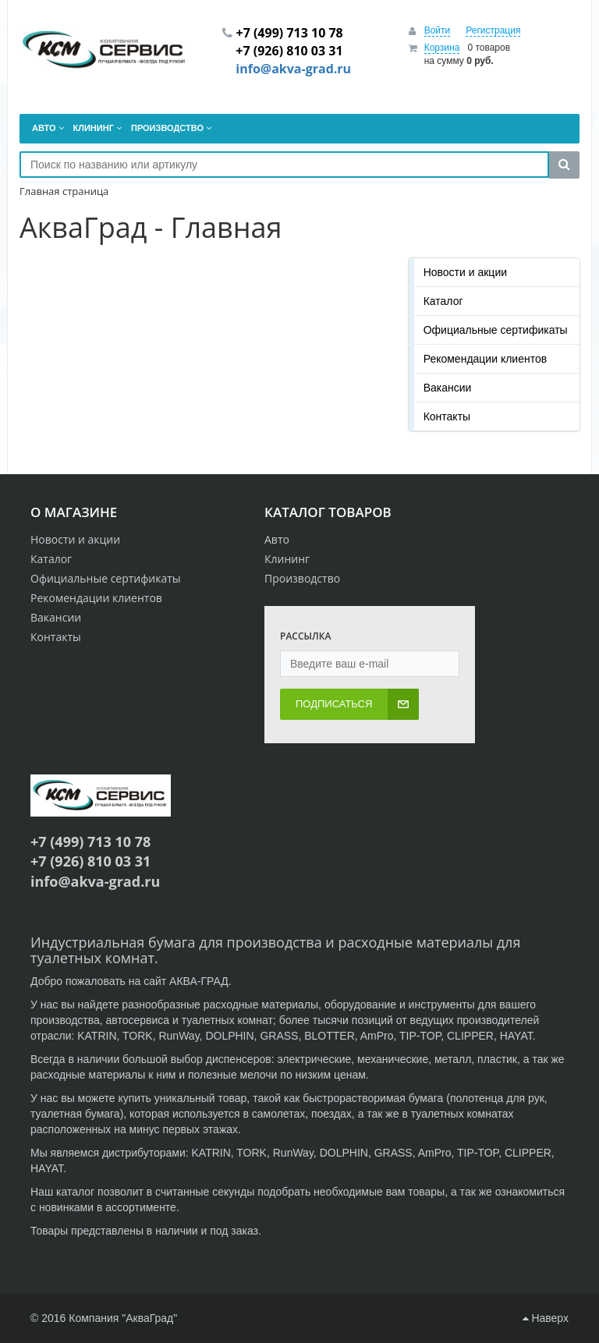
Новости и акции (465, 272)
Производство (302, 578)
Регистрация (493, 30)
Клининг (287, 558)
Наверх (546, 1318)
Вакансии (448, 387)
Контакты (447, 416)
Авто (276, 539)
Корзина (442, 47)
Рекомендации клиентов (486, 359)
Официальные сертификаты (496, 330)
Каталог (443, 301)
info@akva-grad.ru (293, 68)
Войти (437, 30)
